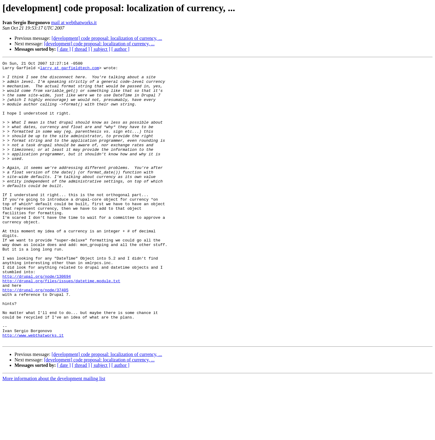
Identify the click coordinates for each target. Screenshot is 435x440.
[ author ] (120, 49)
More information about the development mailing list (53, 434)
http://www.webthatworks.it (33, 390)
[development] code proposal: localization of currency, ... (107, 38)
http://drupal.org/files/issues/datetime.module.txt (61, 325)
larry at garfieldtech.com (69, 69)
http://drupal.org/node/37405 (35, 336)
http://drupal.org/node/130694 (36, 319)
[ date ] (64, 49)
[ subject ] (100, 49)
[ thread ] (81, 49)
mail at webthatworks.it (74, 22)
